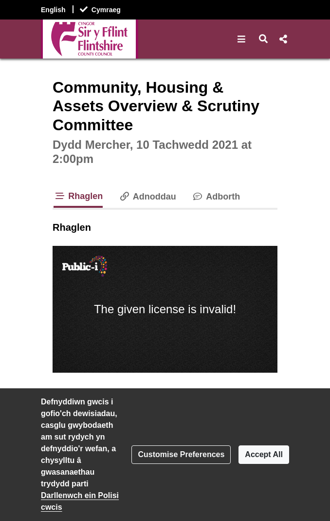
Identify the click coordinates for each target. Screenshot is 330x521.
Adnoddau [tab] (147, 196)
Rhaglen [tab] (78, 196)
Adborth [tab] (216, 196)
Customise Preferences (181, 454)
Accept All (264, 454)
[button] (242, 39)
